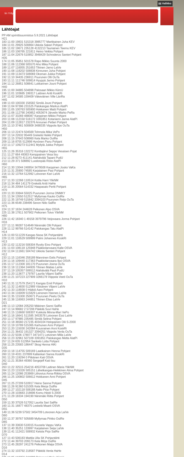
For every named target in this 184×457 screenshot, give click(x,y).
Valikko (166, 3)
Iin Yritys (9, 13)
